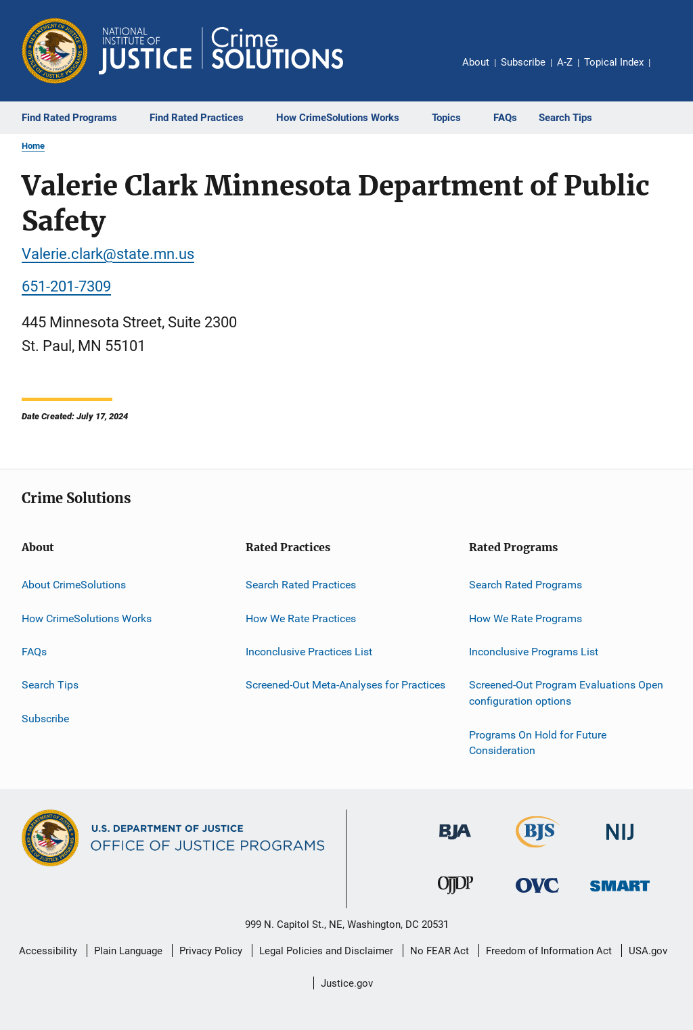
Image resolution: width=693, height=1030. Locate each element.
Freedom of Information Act (549, 951)
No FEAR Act (439, 951)
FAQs (34, 651)
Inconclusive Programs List (533, 651)
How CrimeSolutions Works (87, 618)
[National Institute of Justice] (619, 842)
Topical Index (614, 62)
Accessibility (48, 951)
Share (671, 71)
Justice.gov (347, 983)
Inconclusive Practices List (309, 651)
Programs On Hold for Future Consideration (537, 742)
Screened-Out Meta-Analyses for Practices (345, 684)
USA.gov (648, 951)
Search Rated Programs (525, 584)
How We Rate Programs (525, 618)
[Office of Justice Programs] (55, 51)
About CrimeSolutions (74, 584)
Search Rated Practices (301, 584)
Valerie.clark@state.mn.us (108, 253)
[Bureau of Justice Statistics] (538, 850)
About (475, 62)
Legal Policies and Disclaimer (326, 951)
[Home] (221, 50)
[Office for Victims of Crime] (537, 895)
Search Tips (50, 684)
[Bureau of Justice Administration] (455, 842)
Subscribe (523, 62)
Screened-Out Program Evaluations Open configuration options (566, 692)
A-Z (565, 62)
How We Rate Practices (301, 618)
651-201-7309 (66, 286)
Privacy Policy (210, 951)
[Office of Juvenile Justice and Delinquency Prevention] (455, 896)
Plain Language (128, 951)
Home (33, 146)
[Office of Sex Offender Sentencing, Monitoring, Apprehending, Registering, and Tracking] (620, 893)
